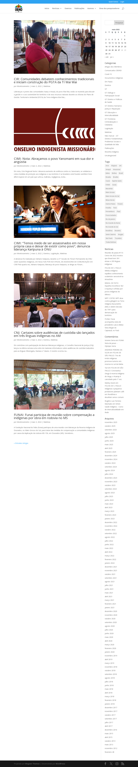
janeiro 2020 (110, 652)
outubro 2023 (110, 485)
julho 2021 (109, 585)
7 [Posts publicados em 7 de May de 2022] (121, 39)
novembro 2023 (111, 481)
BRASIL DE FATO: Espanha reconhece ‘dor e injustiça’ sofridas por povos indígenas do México (114, 289)
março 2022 (109, 556)
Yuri (106, 368)
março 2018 (109, 696)
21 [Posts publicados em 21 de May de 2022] (122, 46)
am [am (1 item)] (120, 166)
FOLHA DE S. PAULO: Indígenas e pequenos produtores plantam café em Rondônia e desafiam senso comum (114, 391)
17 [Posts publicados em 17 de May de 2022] (109, 46)
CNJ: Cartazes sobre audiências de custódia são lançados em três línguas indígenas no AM (54, 334)
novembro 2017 (111, 711)
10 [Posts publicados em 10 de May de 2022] (109, 43)
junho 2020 (109, 633)
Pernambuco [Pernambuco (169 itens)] (110, 211)
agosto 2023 (110, 492)
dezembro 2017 (111, 707)
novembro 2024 (111, 459)
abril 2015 (108, 737)
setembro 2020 (111, 622)
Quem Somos (113, 2)
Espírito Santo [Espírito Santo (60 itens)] (117, 181)
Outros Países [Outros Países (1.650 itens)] (110, 204)
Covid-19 (108, 74)
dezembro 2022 (111, 522)
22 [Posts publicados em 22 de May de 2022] (125, 46)
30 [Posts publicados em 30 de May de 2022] (106, 54)
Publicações (79, 9)
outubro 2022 (110, 530)
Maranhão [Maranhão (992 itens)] (109, 189)
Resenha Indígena (112, 152)
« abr (107, 57)
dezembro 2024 (111, 455)
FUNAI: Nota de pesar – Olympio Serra (114, 343)
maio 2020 (109, 637)
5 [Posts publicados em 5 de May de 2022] (115, 39)
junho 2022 (109, 544)
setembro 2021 (111, 578)
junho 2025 (109, 441)
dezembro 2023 (111, 478)
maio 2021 (109, 593)
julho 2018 (109, 681)
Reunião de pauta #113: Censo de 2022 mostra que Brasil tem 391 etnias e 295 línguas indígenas (114, 258)
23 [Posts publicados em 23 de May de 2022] (106, 50)
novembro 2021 (111, 570)
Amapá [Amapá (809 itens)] (108, 169)
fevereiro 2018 (110, 700)
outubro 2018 (110, 670)
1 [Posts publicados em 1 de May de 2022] (124, 36)
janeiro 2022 (110, 563)
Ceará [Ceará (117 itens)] (108, 181)
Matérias (46, 86)
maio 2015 (109, 733)
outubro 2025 (110, 426)
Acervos (90, 9)
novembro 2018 (111, 667)
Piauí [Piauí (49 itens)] (118, 211)
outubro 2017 (110, 715)
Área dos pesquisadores (109, 9)
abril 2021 (108, 596)
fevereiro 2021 (110, 604)
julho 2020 (109, 630)
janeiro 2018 (110, 704)
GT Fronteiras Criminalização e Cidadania (111, 122)
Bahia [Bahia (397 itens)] (108, 173)
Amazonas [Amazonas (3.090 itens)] (116, 169)
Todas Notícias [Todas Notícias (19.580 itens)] (111, 242)
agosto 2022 (110, 537)
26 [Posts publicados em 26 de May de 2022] (116, 50)
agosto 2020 (110, 626)
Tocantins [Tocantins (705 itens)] (118, 238)
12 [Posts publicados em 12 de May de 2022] (116, 43)
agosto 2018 (110, 678)
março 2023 (109, 511)
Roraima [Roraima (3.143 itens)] (118, 231)
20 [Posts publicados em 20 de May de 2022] (119, 46)
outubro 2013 (110, 741)
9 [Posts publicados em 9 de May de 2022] (105, 43)
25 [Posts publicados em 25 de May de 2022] (113, 50)
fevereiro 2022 (110, 559)
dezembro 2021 (111, 567)
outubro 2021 (110, 574)
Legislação (55, 253)
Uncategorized (110, 155)
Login (122, 2)
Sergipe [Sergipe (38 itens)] (120, 234)
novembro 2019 (111, 656)
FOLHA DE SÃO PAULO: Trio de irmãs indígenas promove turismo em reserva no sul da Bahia (114, 358)
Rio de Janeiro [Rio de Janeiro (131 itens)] (110, 219)
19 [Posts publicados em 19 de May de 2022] (116, 46)
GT (106, 89)
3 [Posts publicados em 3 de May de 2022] (108, 39)
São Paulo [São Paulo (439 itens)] (109, 238)
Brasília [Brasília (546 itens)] (115, 177)
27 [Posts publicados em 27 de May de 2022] (119, 50)
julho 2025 (109, 437)
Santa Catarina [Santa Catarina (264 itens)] (111, 234)
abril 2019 (108, 659)
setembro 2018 (111, 674)
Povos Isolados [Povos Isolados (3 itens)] (111, 215)
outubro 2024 (110, 463)
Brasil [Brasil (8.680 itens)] (121, 173)
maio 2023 (109, 504)
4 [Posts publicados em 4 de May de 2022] (112, 39)
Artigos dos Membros (113, 67)
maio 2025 (109, 444)
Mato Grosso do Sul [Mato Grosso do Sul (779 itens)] (112, 196)
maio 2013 (109, 744)
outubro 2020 (110, 618)
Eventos (68, 9)
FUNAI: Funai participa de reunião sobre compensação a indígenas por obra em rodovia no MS (54, 416)
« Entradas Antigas (21, 443)
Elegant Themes (32, 764)
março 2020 (109, 644)
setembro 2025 (111, 430)
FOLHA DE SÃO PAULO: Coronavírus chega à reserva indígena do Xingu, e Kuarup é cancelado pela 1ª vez (114, 373)
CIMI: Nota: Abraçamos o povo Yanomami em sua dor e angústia (54, 160)
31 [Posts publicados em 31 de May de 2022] (109, 54)
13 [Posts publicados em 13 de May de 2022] (119, 43)
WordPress (60, 764)
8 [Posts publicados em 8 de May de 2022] (124, 39)
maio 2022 (109, 548)
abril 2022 (108, 552)
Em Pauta (108, 81)
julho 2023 (109, 496)
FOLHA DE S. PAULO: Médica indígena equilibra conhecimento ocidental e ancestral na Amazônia (114, 273)
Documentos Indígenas (114, 78)
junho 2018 (109, 685)
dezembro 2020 (111, 611)
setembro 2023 (111, 489)
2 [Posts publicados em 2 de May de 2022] (105, 39)
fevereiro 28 (109, 752)
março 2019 (109, 663)
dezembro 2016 (111, 730)
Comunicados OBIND (113, 70)
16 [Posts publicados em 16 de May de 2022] (106, 46)
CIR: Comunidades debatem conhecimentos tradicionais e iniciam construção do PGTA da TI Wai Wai (54, 80)
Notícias (55, 9)
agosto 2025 (110, 433)
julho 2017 (109, 722)
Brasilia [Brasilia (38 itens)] (108, 177)
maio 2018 (109, 689)
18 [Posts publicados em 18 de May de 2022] (113, 46)
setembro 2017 (111, 719)
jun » (112, 57)
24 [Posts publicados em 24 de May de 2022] (109, 50)
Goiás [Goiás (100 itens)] (114, 185)
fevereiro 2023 (110, 515)
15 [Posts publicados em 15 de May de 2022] (125, 43)
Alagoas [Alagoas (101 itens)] (114, 166)
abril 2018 (108, 693)
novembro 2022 (111, 526)
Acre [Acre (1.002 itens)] (107, 166)
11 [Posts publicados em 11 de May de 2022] (113, 43)
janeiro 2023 (110, 518)
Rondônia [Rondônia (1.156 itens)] (109, 231)
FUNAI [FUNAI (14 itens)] (108, 185)
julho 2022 (109, 541)
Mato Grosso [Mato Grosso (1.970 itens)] (110, 192)
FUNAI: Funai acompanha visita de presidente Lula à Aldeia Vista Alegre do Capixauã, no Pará (114, 325)
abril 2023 (108, 507)
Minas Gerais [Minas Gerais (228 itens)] (110, 200)
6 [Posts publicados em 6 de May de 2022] (118, 39)
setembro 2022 (111, 533)
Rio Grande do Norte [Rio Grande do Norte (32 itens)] (113, 223)
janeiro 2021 (110, 607)
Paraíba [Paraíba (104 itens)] (108, 208)
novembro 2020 (111, 615)
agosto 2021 (110, 581)
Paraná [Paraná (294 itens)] (120, 204)
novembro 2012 (111, 748)
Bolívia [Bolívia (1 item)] (114, 173)
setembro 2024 (111, 467)
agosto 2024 (110, 470)
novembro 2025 (111, 422)
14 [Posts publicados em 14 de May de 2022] (122, 43)
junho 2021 (109, 589)
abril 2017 (108, 726)
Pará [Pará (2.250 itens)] (115, 208)
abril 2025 (108, 448)
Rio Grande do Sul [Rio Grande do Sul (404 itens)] (112, 227)
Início (47, 9)
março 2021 (109, 600)
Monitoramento (23, 86)
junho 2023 (109, 500)
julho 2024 (109, 474)
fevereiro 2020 (110, 648)
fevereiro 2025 (110, 452)
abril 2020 (108, 641)
